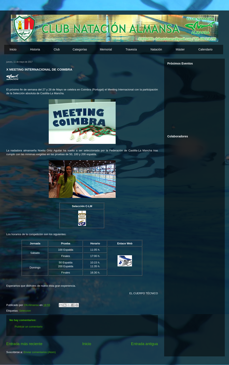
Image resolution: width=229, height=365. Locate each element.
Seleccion (25, 310)
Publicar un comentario (28, 326)
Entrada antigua (144, 344)
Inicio (13, 49)
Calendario (205, 49)
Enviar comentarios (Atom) (39, 352)
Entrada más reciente (24, 344)
